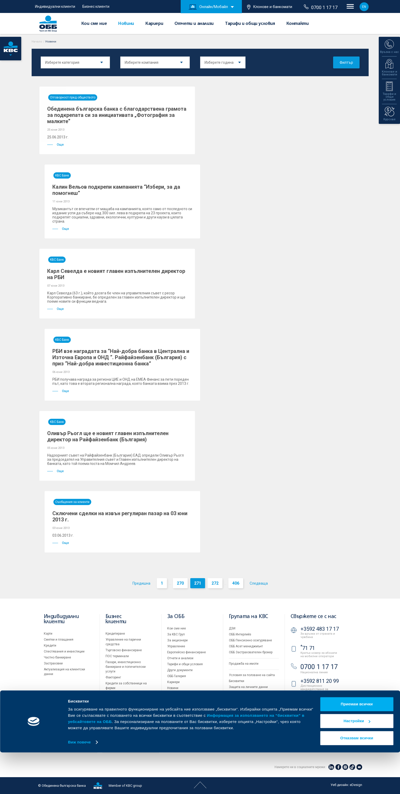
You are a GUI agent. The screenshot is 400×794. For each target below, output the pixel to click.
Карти (48, 633)
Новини (126, 24)
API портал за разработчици (249, 699)
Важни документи (242, 693)
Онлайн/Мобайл (208, 7)
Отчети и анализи (194, 24)
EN (364, 7)
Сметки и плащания (58, 639)
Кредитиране (115, 633)
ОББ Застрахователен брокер (250, 652)
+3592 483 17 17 (319, 629)
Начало (37, 41)
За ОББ (176, 616)
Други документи (180, 670)
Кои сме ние (94, 24)
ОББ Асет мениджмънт (246, 646)
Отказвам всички (356, 779)
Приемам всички (357, 745)
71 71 (307, 648)
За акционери (177, 640)
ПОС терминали (117, 656)
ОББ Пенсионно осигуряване (250, 640)
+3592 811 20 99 (319, 681)
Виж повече (79, 784)
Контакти (297, 24)
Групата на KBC (248, 616)
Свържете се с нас (313, 616)
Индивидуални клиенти (55, 6)
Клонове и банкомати (269, 7)
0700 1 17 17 (321, 7)
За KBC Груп (176, 634)
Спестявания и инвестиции (64, 651)
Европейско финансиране (186, 652)
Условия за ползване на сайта (252, 675)
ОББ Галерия (176, 676)
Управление (176, 646)
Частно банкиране (57, 657)
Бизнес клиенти (95, 6)
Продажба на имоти (243, 663)
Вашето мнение (179, 694)
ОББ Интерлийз (240, 634)
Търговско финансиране (124, 650)
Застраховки (53, 663)
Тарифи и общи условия (250, 24)
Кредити (50, 645)
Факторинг (113, 677)
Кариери (154, 24)
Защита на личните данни (248, 687)
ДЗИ (232, 628)
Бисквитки (236, 681)
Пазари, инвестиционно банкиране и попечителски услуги (126, 666)
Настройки (356, 762)
